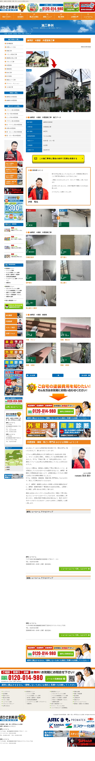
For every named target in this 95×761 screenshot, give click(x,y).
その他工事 (9, 87)
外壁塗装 (9, 65)
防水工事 (9, 72)
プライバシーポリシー (8, 703)
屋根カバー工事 (11, 80)
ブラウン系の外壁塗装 (12, 121)
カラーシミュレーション (80, 701)
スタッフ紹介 (14, 327)
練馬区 (8, 467)
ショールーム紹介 (7, 701)
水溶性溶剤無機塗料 (11, 276)
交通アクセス (14, 333)
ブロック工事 (10, 61)
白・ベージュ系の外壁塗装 (14, 124)
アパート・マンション (12, 83)
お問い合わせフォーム (14, 407)
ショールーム (88, 17)
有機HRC (8, 282)
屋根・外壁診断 (78, 693)
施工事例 (61, 17)
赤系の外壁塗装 (11, 128)
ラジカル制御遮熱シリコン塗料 (14, 290)
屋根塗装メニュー (55, 691)
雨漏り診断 (77, 691)
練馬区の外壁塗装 (11, 97)
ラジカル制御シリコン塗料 (13, 272)
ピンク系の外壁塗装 (12, 117)
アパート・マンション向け (58, 705)
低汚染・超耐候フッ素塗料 (13, 274)
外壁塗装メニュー (30, 691)
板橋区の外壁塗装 (11, 100)
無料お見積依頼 (65, 411)
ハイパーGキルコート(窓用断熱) (59, 707)
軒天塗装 (9, 76)
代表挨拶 (14, 321)
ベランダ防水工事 (11, 54)
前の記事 (84, 375)
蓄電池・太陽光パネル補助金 (81, 703)
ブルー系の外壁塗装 (12, 113)
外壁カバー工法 (11, 47)
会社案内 (20, 17)
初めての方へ (7, 17)
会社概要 (14, 315)
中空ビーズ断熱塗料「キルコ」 (14, 294)
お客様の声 (74, 17)
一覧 (58, 375)
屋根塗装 (9, 69)
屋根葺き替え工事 (11, 58)
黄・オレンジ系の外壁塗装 (14, 132)
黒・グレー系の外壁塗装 (13, 135)
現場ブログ (77, 699)
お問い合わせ (6, 705)
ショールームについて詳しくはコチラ (74, 569)
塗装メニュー (47, 17)
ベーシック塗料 (10, 270)
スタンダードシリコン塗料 (13, 288)
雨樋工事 (9, 50)
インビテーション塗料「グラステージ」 (14, 279)
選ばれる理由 (34, 17)
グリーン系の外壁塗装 (12, 110)
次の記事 (32, 375)
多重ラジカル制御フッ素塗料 (13, 292)
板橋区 (8, 469)
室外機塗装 (9, 43)
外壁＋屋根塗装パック (10, 300)
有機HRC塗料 (9, 296)
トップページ (6, 691)
